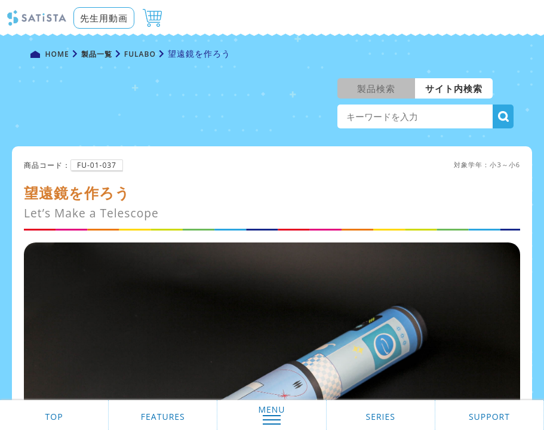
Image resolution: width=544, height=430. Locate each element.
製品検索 (376, 88)
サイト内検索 (453, 88)
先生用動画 (104, 18)
